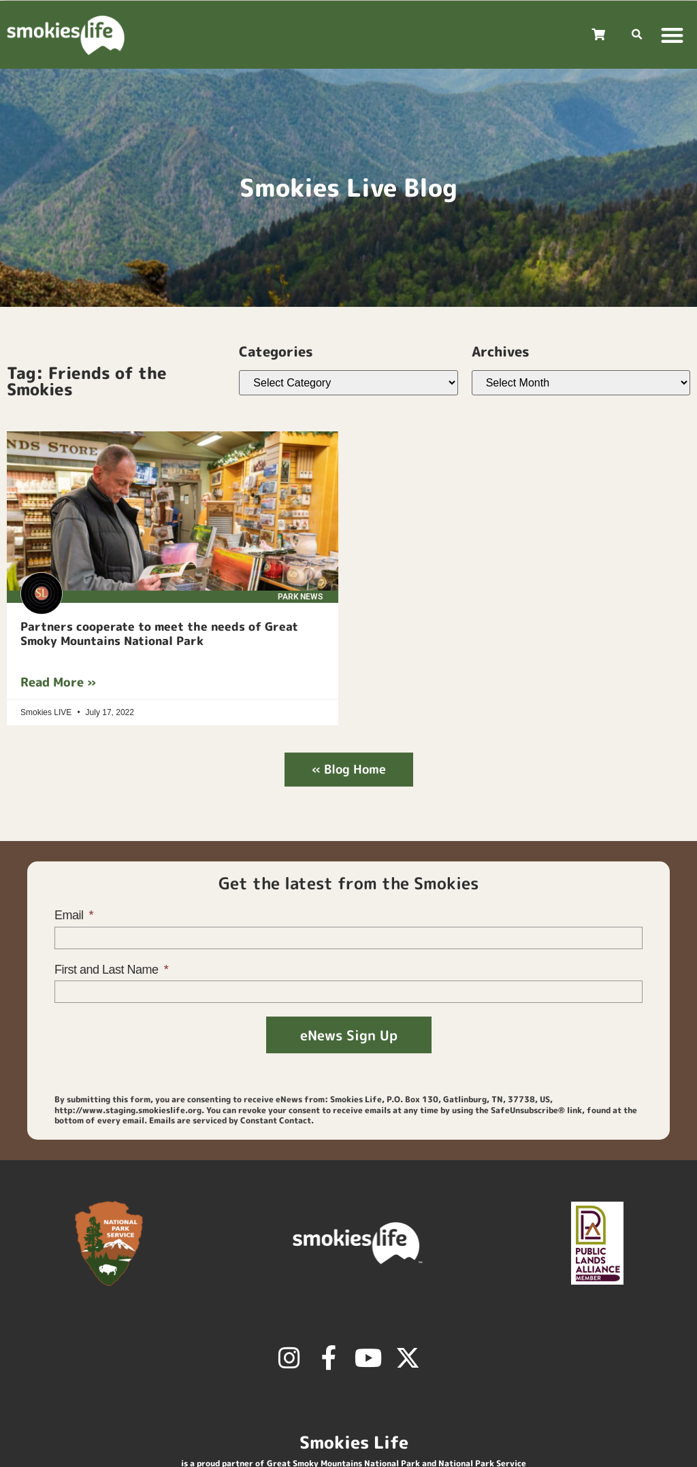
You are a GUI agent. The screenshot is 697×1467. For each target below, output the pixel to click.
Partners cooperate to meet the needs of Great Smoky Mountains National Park (159, 633)
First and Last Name (107, 969)
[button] (637, 35)
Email (70, 915)
